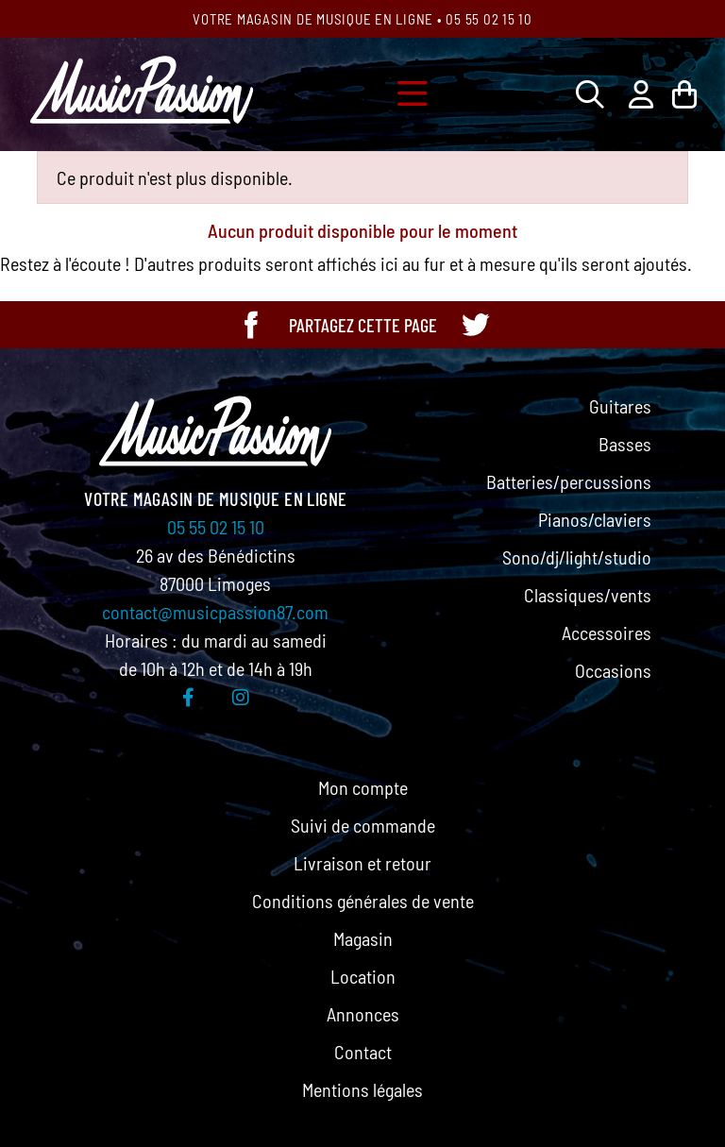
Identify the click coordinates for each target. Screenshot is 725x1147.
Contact (363, 1051)
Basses (625, 443)
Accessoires (606, 632)
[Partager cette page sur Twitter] (475, 325)
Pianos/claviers (594, 519)
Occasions (613, 670)
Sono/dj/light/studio (576, 557)
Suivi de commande (363, 825)
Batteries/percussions (568, 481)
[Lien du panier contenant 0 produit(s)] (684, 94)
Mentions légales (362, 1089)
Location (363, 976)
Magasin (363, 938)
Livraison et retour (362, 863)
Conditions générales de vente (363, 900)
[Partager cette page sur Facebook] (251, 325)
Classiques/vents (587, 594)
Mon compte (363, 787)
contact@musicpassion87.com (215, 611)
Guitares (620, 406)
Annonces (363, 1014)
